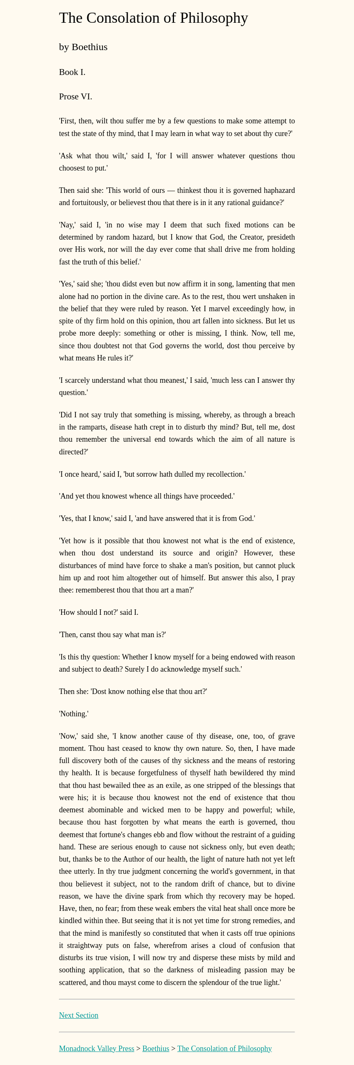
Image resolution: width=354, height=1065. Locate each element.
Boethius (155, 1048)
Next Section (78, 1015)
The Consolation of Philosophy (224, 1048)
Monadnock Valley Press (96, 1048)
